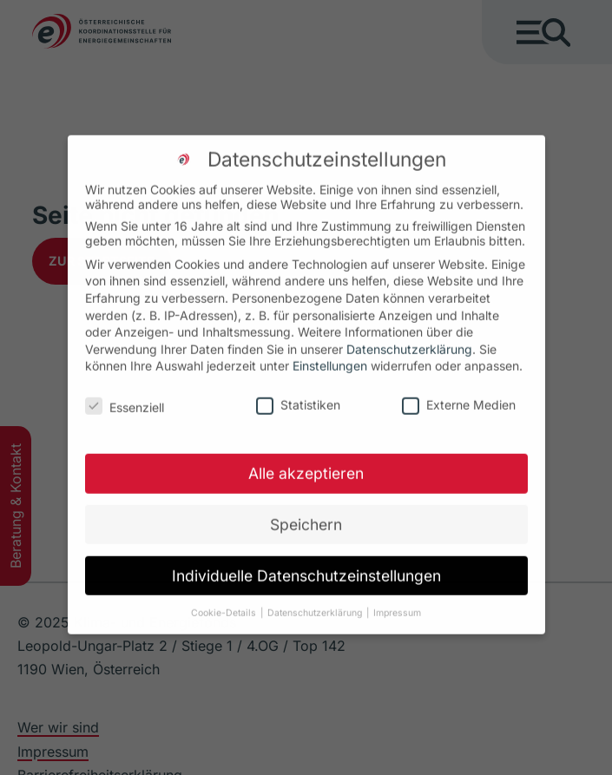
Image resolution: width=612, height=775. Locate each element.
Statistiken (298, 392)
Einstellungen (330, 354)
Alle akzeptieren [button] (306, 461)
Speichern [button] (306, 512)
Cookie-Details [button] (223, 601)
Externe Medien (459, 392)
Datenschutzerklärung (409, 337)
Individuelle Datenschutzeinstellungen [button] (306, 564)
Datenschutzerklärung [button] (314, 601)
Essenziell (136, 395)
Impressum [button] (397, 601)
